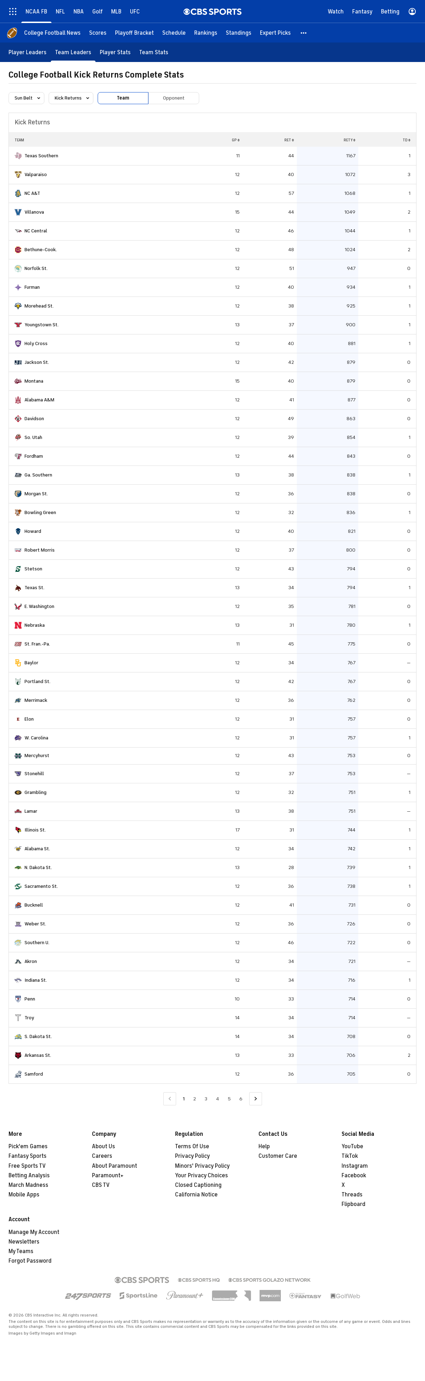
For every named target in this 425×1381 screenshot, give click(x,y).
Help (264, 1146)
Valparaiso (35, 174)
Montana (33, 381)
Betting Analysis (29, 1175)
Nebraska (34, 625)
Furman (32, 287)
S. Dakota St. (38, 1036)
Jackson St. (36, 362)
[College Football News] (52, 33)
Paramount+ (108, 1175)
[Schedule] (174, 33)
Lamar (30, 811)
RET (289, 139)
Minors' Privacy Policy (202, 1165)
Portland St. (37, 681)
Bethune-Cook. (40, 250)
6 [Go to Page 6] (241, 1099)
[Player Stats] (115, 52)
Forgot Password (30, 1260)
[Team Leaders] (73, 52)
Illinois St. (35, 830)
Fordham (33, 456)
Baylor (31, 663)
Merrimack (35, 700)
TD (406, 139)
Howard (32, 531)
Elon (29, 719)
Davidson (34, 419)
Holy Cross (36, 343)
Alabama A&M (39, 400)
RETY (349, 139)
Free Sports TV (27, 1165)
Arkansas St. (37, 1055)
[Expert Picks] (275, 33)
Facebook (354, 1175)
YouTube (352, 1146)
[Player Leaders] (27, 52)
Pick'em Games (28, 1146)
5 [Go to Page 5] (229, 1099)
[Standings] (239, 33)
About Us (103, 1146)
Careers (102, 1156)
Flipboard (353, 1204)
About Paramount (114, 1165)
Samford (33, 1074)
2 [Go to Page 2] (194, 1099)
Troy (29, 1018)
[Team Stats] (154, 52)
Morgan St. (36, 494)
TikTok (350, 1156)
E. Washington (39, 606)
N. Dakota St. (38, 867)
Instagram (355, 1165)
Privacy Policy (192, 1156)
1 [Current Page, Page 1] (184, 1099)
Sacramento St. (41, 886)
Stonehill (34, 774)
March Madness (28, 1185)
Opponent (174, 98)
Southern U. (36, 943)
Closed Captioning (198, 1185)
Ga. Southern (38, 475)
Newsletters (24, 1241)
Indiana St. (35, 980)
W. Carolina (36, 738)
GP (236, 139)
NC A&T (32, 193)
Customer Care (277, 1156)
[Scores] (98, 33)
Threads (352, 1194)
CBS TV (101, 1185)
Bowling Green (40, 512)
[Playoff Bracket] (134, 33)
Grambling (35, 792)
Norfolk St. (36, 268)
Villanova (34, 212)
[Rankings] (206, 33)
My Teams (21, 1251)
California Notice (196, 1194)
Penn (29, 999)
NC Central (35, 231)
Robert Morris (39, 550)
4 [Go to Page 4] (217, 1099)
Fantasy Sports (28, 1156)
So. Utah (33, 437)
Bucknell (33, 905)
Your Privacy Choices (201, 1175)
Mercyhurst (36, 755)
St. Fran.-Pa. (37, 644)
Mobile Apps (24, 1194)
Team (123, 98)
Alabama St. (37, 849)
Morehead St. (39, 306)
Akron (30, 961)
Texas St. (34, 588)
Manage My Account (34, 1232)
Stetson (33, 569)
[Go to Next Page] (255, 1098)
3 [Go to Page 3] (206, 1099)
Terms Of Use (192, 1146)
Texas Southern (41, 156)
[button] (304, 33)
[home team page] (18, 155)
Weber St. (35, 924)
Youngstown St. (41, 325)
